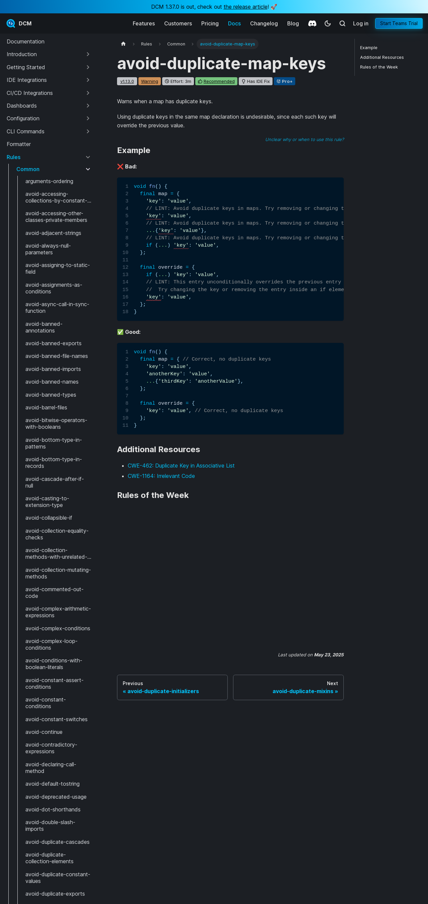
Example (369, 47)
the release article (246, 6)
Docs (234, 23)
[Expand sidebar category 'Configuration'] (88, 118)
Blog (293, 23)
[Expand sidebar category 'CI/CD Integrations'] (88, 93)
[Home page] (123, 44)
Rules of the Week (379, 67)
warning (149, 81)
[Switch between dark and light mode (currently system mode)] (327, 23)
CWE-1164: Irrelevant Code (161, 476)
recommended (219, 81)
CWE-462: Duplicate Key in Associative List (181, 465)
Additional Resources (382, 57)
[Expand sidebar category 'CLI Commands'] (88, 131)
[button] (49, 54)
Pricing (210, 23)
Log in (360, 23)
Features (144, 23)
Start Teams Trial (399, 23)
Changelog (264, 23)
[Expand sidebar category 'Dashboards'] (88, 105)
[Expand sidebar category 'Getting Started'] (88, 67)
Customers (178, 23)
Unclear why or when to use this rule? (304, 139)
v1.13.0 (127, 81)
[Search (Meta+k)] (342, 23)
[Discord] (312, 23)
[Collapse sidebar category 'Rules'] (88, 157)
